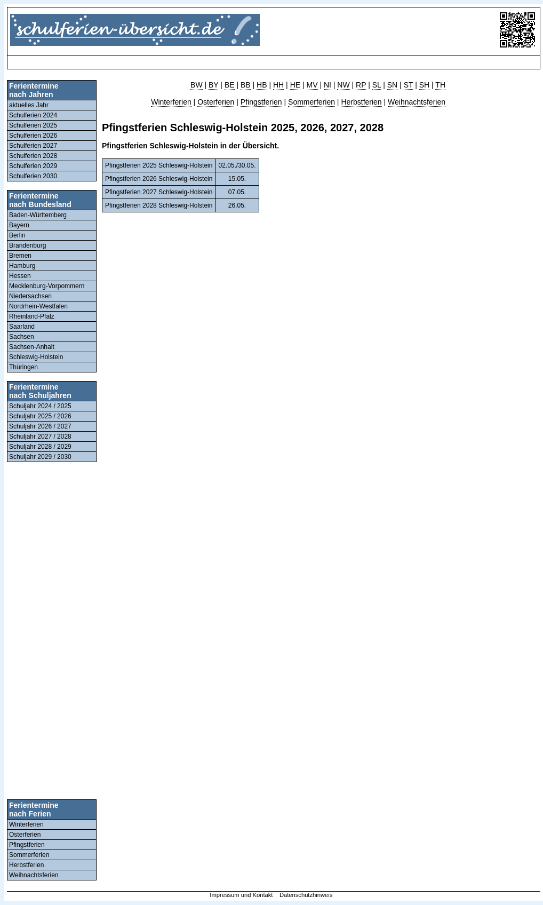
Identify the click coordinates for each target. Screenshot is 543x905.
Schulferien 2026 (33, 135)
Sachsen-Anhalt (31, 347)
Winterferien (26, 824)
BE (230, 85)
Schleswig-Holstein (36, 357)
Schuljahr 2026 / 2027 (40, 426)
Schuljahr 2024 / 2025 (40, 406)
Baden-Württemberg (38, 215)
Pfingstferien (27, 844)
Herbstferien (26, 865)
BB (246, 85)
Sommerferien (29, 855)
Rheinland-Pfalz (31, 316)
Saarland (22, 326)
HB (262, 85)
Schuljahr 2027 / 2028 (40, 436)
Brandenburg (27, 245)
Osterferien (25, 834)
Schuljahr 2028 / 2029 (40, 446)
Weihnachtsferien (34, 875)
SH (424, 85)
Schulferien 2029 (33, 166)
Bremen (20, 255)
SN (392, 85)
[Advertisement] (204, 62)
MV (312, 85)
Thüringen (23, 367)
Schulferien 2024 (33, 115)
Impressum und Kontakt (241, 895)
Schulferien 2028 (33, 156)
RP (361, 85)
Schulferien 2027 (33, 145)
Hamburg (22, 265)
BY (213, 85)
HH (278, 85)
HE (295, 85)
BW (196, 85)
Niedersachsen (30, 296)
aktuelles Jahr (29, 105)
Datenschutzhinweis (306, 895)
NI (327, 85)
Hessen (20, 276)
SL (376, 85)
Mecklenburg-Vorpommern (46, 286)
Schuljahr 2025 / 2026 (40, 416)
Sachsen (21, 336)
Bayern (19, 225)
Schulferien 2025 (33, 125)
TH (440, 85)
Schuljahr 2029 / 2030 (40, 457)
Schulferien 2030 (33, 176)
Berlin (17, 235)
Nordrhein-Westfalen (38, 306)
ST (408, 85)
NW (343, 85)
